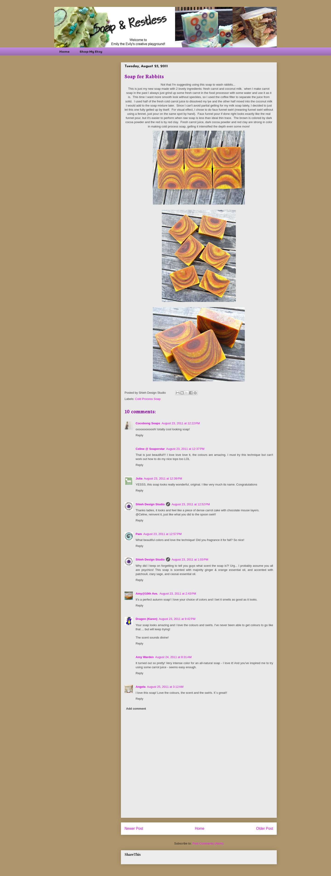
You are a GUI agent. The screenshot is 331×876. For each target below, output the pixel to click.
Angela (141, 686)
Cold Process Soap (148, 399)
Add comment (136, 708)
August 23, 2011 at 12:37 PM (185, 449)
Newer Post (134, 828)
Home (64, 51)
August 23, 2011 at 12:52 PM (190, 504)
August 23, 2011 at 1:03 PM (189, 559)
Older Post (264, 828)
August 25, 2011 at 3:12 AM (165, 686)
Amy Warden (145, 657)
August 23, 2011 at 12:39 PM (163, 478)
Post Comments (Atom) (207, 843)
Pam (139, 534)
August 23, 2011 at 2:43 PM (178, 593)
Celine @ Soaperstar (150, 449)
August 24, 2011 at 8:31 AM (173, 657)
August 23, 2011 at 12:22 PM (181, 423)
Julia (139, 478)
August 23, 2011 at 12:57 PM (162, 534)
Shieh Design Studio (150, 504)
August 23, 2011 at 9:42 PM (177, 619)
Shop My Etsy (91, 51)
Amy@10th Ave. (147, 593)
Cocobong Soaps (148, 423)
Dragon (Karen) (146, 619)
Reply (139, 435)
